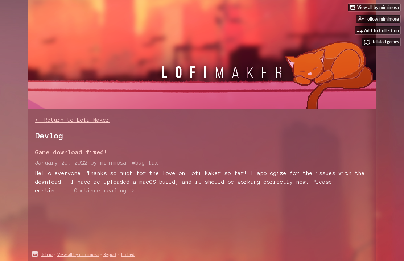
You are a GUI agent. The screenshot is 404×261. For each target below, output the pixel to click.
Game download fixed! (71, 152)
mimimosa (113, 163)
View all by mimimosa (78, 254)
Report (109, 254)
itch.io (47, 254)
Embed (128, 254)
